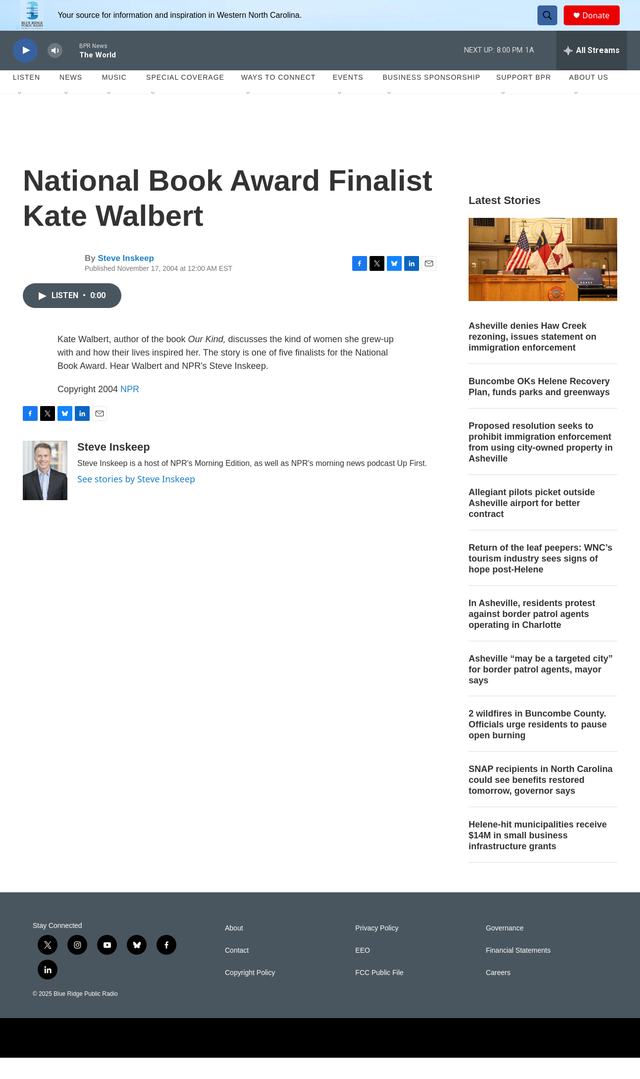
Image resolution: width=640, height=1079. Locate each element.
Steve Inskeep (126, 280)
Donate (602, 26)
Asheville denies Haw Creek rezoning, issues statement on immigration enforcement (532, 358)
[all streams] (591, 72)
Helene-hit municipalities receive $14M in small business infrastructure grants (538, 857)
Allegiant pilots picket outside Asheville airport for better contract (532, 524)
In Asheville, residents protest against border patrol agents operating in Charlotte (532, 635)
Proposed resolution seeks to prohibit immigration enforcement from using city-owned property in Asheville (541, 464)
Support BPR (523, 99)
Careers (498, 994)
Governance (505, 949)
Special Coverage (185, 99)
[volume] (55, 72)
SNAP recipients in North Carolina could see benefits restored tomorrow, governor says (541, 802)
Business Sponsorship (431, 99)
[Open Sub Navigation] (20, 115)
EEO (362, 972)
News (70, 99)
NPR (129, 410)
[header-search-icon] (552, 26)
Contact (237, 972)
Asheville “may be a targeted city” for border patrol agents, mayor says (541, 691)
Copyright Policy (250, 994)
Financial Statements (518, 972)
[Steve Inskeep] (45, 491)
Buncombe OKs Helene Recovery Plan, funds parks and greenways (539, 408)
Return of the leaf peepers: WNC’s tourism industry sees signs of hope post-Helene (540, 580)
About (234, 949)
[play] (25, 72)
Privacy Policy (376, 949)
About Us (588, 99)
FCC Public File (379, 994)
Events (348, 99)
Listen (26, 99)
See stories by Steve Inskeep (136, 500)
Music (114, 99)
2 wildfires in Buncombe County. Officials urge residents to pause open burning (538, 746)
